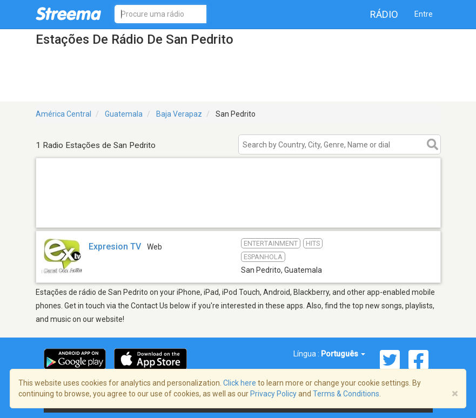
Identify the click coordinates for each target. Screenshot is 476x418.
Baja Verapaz (179, 114)
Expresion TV (115, 246)
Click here (239, 383)
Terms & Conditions (346, 393)
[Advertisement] (238, 214)
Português (343, 353)
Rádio (384, 14)
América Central (63, 114)
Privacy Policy (273, 393)
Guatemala (124, 114)
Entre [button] (423, 14)
